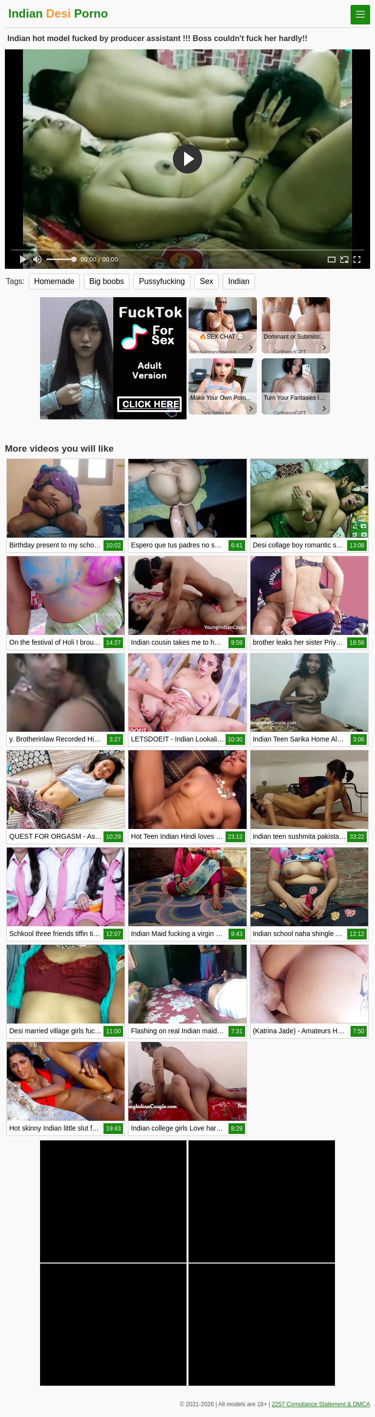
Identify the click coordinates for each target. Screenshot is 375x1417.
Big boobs (106, 281)
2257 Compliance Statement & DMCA (321, 1404)
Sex (206, 281)
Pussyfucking (162, 281)
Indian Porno (58, 13)
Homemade (54, 281)
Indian (239, 281)
